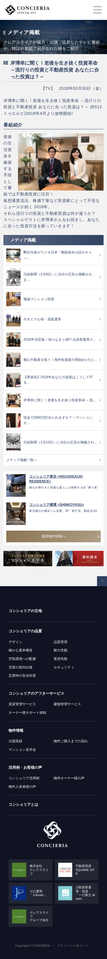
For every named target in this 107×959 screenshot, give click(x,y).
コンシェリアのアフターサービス (36, 693)
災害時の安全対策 (22, 676)
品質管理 (60, 642)
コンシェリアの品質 (25, 631)
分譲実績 (15, 741)
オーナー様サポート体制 (27, 713)
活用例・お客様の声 (25, 767)
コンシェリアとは (23, 804)
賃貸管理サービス (22, 704)
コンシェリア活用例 (24, 778)
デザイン (15, 642)
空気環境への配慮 (22, 659)
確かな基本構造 (21, 650)
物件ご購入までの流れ (71, 741)
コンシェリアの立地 (25, 611)
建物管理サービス (67, 704)
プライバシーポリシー (72, 945)
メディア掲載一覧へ (21, 460)
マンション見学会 (22, 750)
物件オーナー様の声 (69, 778)
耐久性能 (60, 650)
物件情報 (16, 730)
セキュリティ (64, 667)
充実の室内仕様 (21, 667)
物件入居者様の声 (22, 787)
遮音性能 (60, 659)
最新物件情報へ (54, 536)
